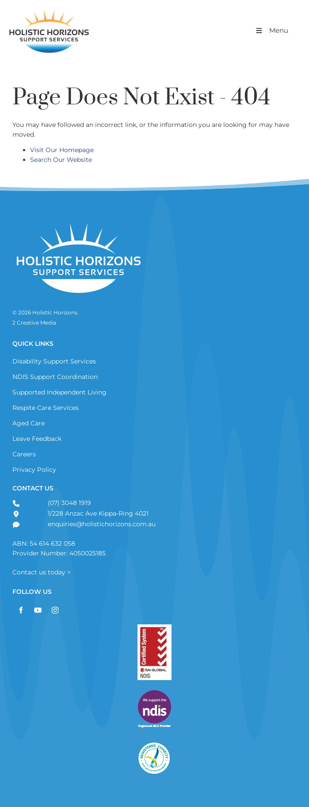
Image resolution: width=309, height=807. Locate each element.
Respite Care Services (45, 408)
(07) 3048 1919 (68, 503)
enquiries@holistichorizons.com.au (101, 524)
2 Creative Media (34, 323)
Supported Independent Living (59, 392)
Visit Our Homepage (62, 150)
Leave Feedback (36, 439)
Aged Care (28, 423)
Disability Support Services (54, 361)
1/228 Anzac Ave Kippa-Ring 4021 (97, 513)
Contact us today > (41, 572)
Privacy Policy (34, 470)
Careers (24, 454)
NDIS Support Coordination (55, 377)
